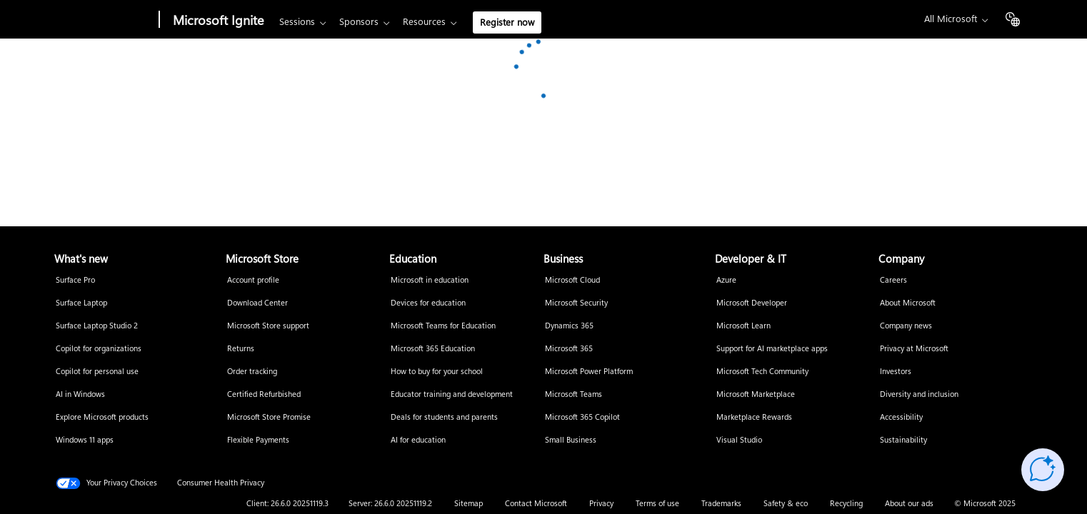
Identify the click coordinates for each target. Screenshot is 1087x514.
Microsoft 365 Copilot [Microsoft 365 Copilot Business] (582, 417)
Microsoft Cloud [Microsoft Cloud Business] (572, 280)
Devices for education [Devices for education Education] (428, 303)
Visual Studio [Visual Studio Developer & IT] (739, 440)
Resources (424, 21)
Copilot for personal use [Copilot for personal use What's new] (97, 371)
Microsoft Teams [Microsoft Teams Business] (573, 394)
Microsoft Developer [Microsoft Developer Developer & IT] (751, 303)
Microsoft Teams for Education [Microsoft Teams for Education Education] (443, 326)
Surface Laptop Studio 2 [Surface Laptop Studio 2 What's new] (97, 326)
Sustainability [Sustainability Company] (903, 440)
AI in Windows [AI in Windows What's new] (80, 394)
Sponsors (359, 21)
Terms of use (657, 503)
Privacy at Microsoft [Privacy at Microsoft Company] (914, 348)
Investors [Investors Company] (895, 371)
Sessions (297, 21)
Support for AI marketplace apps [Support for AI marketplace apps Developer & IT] (772, 348)
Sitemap (468, 503)
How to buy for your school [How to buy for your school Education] (437, 371)
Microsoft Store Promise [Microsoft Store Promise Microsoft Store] (269, 417)
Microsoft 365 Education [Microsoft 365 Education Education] (433, 348)
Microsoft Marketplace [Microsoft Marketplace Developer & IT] (755, 394)
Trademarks (721, 503)
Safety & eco (785, 503)
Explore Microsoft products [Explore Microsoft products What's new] (102, 417)
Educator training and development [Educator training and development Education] (452, 394)
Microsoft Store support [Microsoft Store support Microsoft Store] (268, 326)
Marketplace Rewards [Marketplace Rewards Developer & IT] (754, 417)
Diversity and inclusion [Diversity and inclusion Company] (919, 394)
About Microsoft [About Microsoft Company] (908, 303)
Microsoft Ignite (218, 20)
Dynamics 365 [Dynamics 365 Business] (569, 326)
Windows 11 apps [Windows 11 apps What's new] (85, 440)
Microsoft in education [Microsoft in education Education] (430, 280)
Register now (507, 22)
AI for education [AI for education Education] (418, 440)
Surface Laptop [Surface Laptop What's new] (81, 303)
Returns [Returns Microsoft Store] (240, 348)
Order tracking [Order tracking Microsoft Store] (252, 371)
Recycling (846, 503)
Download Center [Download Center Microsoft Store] (257, 303)
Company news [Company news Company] (906, 326)
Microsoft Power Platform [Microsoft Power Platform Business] (589, 371)
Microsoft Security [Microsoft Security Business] (576, 303)
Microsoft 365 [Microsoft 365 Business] (569, 348)
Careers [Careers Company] (893, 280)
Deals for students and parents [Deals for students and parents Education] (444, 417)
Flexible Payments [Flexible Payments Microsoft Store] (258, 440)
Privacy (601, 503)
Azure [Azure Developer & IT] (726, 280)
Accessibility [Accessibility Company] (901, 417)
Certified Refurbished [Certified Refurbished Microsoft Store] (264, 394)
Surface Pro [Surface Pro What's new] (75, 280)
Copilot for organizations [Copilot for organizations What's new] (98, 348)
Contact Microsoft (536, 503)
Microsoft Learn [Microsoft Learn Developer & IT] (743, 326)
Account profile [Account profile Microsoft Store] (253, 280)
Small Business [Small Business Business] (570, 440)
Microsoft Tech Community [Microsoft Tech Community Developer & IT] (762, 371)
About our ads (909, 503)
